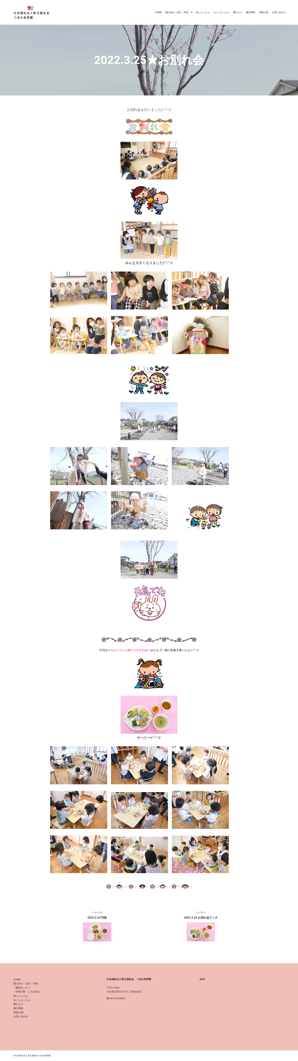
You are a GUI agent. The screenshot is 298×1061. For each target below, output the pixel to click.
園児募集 (18, 1008)
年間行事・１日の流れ (27, 991)
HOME (17, 979)
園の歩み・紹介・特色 (25, 983)
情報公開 (18, 1012)
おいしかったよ (22, 1000)
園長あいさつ (22, 987)
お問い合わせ (20, 1016)
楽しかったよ (20, 995)
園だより (18, 1004)
